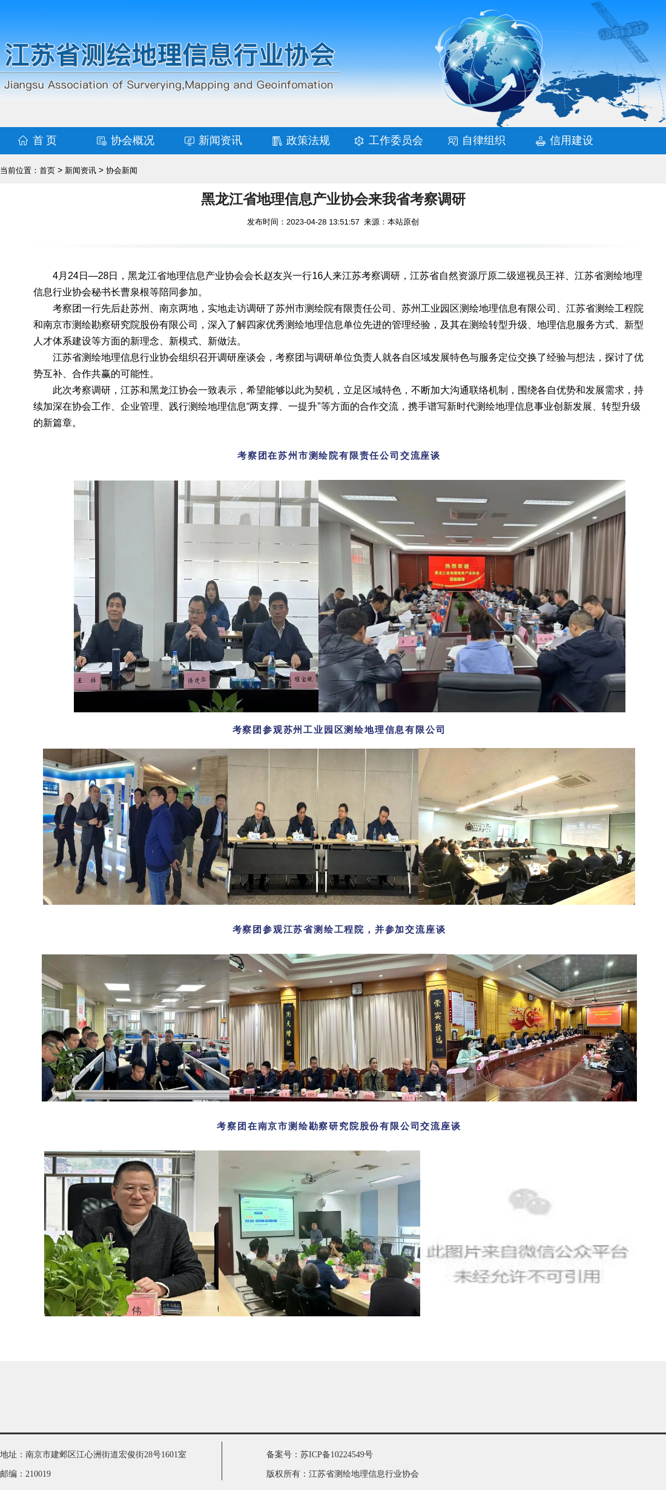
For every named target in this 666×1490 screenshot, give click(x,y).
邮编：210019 (25, 1474)
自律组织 (484, 140)
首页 (47, 170)
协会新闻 (121, 170)
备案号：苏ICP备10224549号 (319, 1454)
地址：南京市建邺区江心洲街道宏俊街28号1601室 (93, 1454)
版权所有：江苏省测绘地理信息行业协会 (342, 1474)
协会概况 (132, 140)
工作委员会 (396, 140)
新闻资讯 (220, 140)
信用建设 (571, 140)
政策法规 (308, 140)
